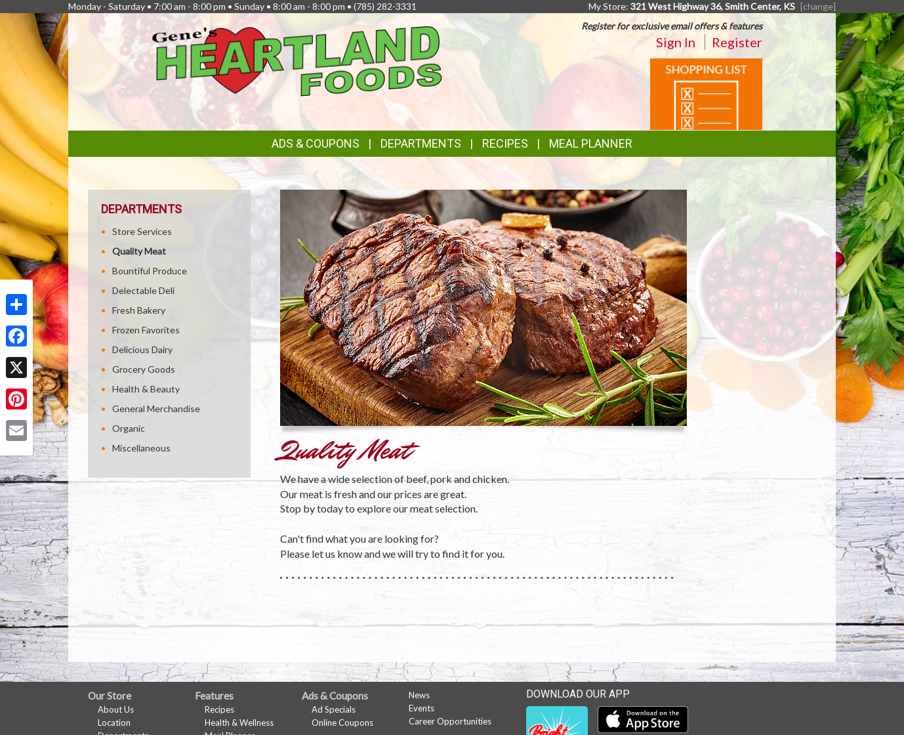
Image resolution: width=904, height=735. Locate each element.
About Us (116, 709)
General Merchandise (156, 408)
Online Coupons (342, 722)
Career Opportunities (450, 721)
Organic (128, 428)
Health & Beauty (146, 388)
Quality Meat (139, 251)
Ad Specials (334, 709)
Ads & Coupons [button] (316, 143)
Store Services (142, 231)
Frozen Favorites (146, 329)
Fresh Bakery (138, 310)
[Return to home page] (297, 60)
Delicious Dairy (142, 349)
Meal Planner (590, 143)
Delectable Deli (143, 290)
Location (114, 722)
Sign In (675, 42)
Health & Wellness (239, 722)
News (419, 695)
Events (421, 708)
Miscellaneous (141, 447)
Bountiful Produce (149, 270)
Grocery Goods (143, 369)
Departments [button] (420, 143)
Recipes (505, 143)
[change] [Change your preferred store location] (818, 6)
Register (737, 42)
